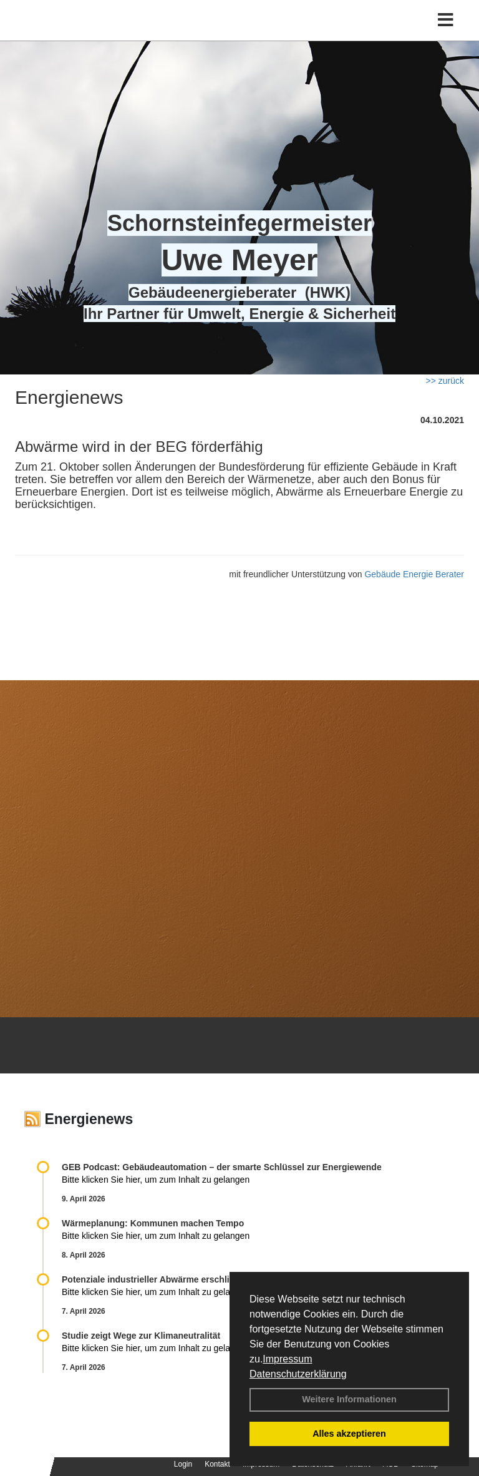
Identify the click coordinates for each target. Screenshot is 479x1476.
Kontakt (217, 1464)
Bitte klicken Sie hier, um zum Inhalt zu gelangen (155, 1180)
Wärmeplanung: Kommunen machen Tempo (153, 1223)
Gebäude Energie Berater (414, 574)
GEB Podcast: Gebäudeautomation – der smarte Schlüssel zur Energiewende (223, 1167)
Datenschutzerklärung (298, 1374)
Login (183, 1464)
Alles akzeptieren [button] (349, 1434)
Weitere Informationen (349, 1399)
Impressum (287, 1359)
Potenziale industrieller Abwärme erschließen (155, 1279)
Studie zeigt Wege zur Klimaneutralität (141, 1336)
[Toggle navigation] (445, 20)
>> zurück (445, 381)
